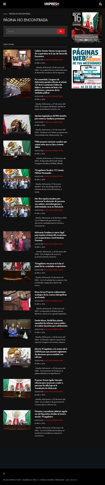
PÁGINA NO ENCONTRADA (19, 14)
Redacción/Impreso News (53, 60)
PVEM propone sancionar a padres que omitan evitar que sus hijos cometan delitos (51, 144)
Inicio (5, 14)
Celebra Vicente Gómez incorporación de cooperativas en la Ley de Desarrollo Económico (51, 53)
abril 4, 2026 (40, 63)
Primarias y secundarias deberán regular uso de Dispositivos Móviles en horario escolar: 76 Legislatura (51, 414)
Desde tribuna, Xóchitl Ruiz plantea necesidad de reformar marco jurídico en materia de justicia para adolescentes (51, 323)
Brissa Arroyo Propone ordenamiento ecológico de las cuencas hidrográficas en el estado (51, 294)
